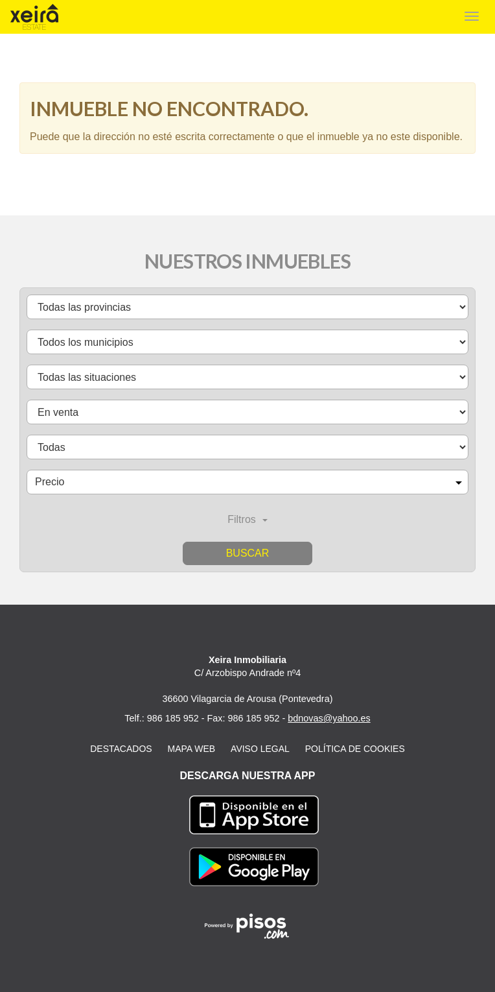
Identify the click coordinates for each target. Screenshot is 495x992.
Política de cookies (355, 749)
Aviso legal (260, 749)
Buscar (248, 553)
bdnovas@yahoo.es (329, 718)
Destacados (121, 749)
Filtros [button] (247, 519)
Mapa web (192, 749)
